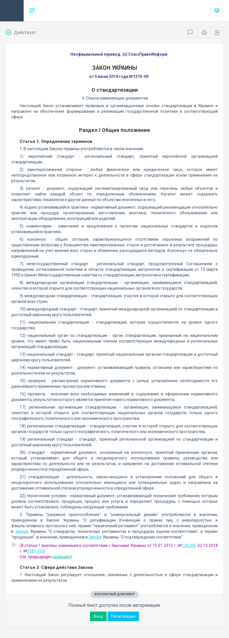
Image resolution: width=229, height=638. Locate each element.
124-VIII (189, 545)
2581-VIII (35, 551)
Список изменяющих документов (114, 98)
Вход (98, 616)
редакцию (61, 556)
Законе (21, 531)
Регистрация (123, 616)
